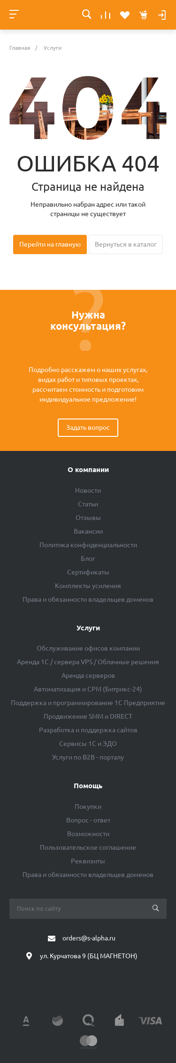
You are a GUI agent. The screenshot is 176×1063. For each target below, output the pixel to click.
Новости (88, 490)
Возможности (88, 834)
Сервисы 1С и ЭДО (88, 743)
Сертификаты (88, 572)
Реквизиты (88, 861)
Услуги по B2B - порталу (88, 757)
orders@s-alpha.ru (88, 938)
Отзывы (88, 517)
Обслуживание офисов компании (88, 648)
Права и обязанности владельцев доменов (88, 599)
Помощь (88, 786)
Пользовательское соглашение (88, 847)
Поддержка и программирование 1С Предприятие (88, 702)
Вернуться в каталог (126, 244)
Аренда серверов (88, 675)
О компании (88, 469)
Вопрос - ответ (88, 820)
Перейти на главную (50, 244)
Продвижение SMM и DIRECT (88, 716)
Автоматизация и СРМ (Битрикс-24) (88, 689)
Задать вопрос (88, 427)
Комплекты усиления (88, 586)
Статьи (88, 504)
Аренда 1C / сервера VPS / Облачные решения (88, 662)
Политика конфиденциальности (88, 545)
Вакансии (88, 531)
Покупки (88, 806)
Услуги (88, 628)
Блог (88, 558)
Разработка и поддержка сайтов (88, 730)
